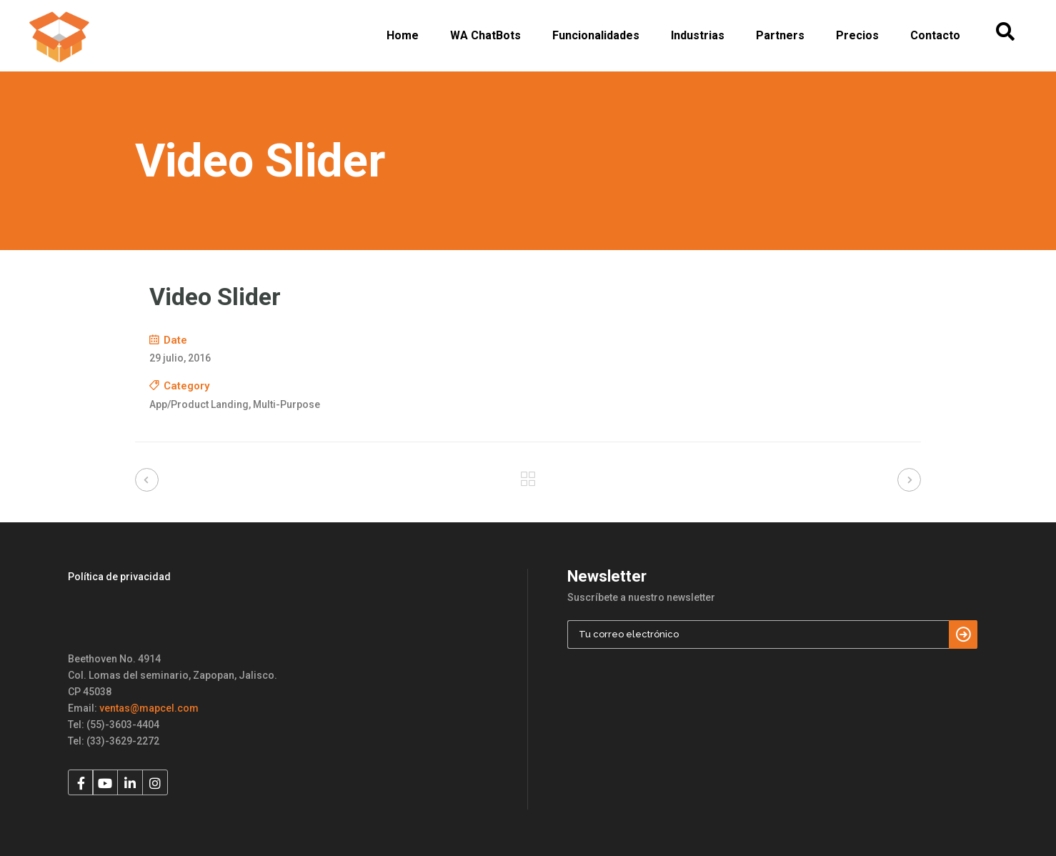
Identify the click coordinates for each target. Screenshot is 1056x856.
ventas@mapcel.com (149, 708)
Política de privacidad (119, 576)
